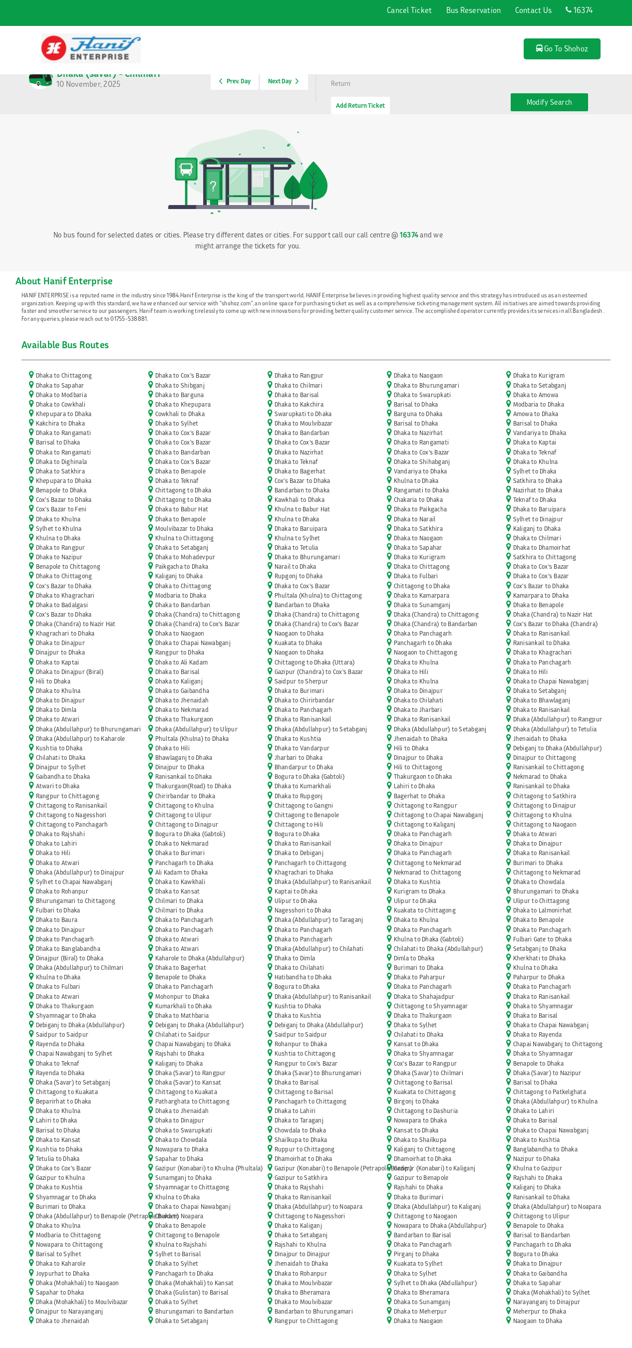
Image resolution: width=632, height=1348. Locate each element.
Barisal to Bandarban (542, 1235)
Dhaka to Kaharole (60, 1263)
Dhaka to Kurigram (539, 375)
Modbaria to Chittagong (68, 1235)
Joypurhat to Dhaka (63, 1273)
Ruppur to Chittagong (305, 1149)
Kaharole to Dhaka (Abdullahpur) (200, 958)
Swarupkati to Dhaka (303, 414)
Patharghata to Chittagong (192, 1101)
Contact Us (533, 9)
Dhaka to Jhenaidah (182, 700)
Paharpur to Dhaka (539, 977)
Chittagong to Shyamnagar (431, 1006)
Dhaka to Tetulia (296, 547)
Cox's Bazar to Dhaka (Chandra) (555, 624)
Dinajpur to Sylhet (61, 767)
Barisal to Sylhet (58, 1254)
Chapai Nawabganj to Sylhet (74, 1053)
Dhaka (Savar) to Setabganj (73, 1082)
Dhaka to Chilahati (419, 700)
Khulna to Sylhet (297, 538)
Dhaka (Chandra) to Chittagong (197, 614)
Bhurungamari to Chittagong (76, 900)
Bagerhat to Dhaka (419, 796)
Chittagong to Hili (299, 824)
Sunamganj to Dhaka (183, 1177)
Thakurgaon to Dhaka (423, 776)
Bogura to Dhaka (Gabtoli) (309, 776)
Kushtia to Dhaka (59, 748)
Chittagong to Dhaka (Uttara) (315, 662)
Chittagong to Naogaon (545, 824)
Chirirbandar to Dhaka (185, 796)
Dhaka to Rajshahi (60, 834)
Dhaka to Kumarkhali (303, 786)
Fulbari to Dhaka (58, 910)
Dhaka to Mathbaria (182, 1015)
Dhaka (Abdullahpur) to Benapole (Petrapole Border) (107, 1216)
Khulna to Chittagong (184, 538)
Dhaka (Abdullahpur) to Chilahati (319, 948)
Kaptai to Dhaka (296, 891)
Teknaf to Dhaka (535, 499)
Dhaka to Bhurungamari (426, 385)
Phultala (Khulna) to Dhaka (192, 738)
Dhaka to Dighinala (61, 461)
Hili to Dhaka (53, 681)
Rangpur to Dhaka (180, 652)
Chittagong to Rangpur (425, 805)
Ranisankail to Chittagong (548, 767)
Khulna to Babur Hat (302, 509)
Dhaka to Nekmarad (182, 709)
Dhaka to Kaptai (535, 442)
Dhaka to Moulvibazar (304, 423)
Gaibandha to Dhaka (63, 776)
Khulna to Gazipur (537, 1168)
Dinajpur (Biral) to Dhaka (69, 958)
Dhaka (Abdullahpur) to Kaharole (80, 738)
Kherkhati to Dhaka (539, 958)
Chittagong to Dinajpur (545, 805)
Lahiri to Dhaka (414, 786)
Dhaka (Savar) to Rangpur (190, 1073)
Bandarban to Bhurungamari (314, 1311)
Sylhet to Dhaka (535, 471)
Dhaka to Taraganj (299, 1120)
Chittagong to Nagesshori (71, 815)
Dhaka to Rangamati (63, 433)
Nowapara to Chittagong (69, 1244)
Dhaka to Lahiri (56, 843)
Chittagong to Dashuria (426, 1111)
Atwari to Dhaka (58, 786)
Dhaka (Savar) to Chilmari (428, 1073)
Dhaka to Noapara (179, 1216)
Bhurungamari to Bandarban (194, 1311)
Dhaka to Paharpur (419, 977)
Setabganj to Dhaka (540, 948)
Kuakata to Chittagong (425, 910)
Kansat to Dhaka (416, 1044)
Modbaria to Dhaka (538, 404)
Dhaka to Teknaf (535, 452)
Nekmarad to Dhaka (540, 776)
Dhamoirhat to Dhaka (303, 1158)
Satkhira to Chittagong (545, 557)
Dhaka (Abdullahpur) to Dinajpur (80, 872)
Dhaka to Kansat (177, 891)
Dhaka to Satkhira (60, 471)
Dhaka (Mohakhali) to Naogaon (77, 1283)
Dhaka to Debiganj (299, 853)
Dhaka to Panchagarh (423, 633)
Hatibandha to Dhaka (303, 977)
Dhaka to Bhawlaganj (542, 700)
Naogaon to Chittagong (425, 652)
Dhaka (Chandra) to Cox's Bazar (197, 624)
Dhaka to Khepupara (183, 404)
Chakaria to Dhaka (418, 499)
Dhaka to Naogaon (418, 375)
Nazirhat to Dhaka (537, 490)
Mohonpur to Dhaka (182, 996)
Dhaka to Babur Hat (182, 509)
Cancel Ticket (409, 9)
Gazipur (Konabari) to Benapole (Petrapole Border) (343, 1168)
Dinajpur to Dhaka (60, 652)
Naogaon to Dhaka (299, 633)
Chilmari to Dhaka (179, 900)
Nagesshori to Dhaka (303, 910)
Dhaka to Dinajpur (60, 643)
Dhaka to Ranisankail (541, 633)
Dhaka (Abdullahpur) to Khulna (555, 1101)
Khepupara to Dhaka (64, 414)
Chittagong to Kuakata (67, 1092)
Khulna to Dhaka (416, 480)
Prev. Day (235, 81)
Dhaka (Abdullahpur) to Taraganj (319, 919)
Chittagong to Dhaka (183, 490)
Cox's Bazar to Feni (61, 509)
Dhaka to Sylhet (177, 423)
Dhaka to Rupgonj (299, 796)
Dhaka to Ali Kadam (181, 662)
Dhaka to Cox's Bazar (183, 375)
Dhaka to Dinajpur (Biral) (69, 671)
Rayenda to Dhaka (60, 1044)
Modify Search (550, 102)
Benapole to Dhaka (61, 490)
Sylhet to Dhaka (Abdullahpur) (435, 1283)
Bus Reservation (473, 9)
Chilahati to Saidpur (182, 1034)
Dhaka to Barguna (179, 395)
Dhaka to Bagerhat (300, 471)
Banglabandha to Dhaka (545, 1149)
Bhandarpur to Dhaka (304, 767)
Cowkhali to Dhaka (180, 414)
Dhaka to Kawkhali (180, 882)
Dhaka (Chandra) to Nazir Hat (553, 614)
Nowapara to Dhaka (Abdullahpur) (440, 1225)
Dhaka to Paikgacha (420, 509)
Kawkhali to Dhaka (299, 499)
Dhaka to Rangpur (299, 375)
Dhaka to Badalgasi (62, 605)
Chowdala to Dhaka (300, 1130)
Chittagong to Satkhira (545, 796)
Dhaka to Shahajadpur (424, 996)
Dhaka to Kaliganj (179, 681)
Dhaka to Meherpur (420, 1311)
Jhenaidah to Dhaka (421, 738)
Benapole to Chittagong (68, 566)
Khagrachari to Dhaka (65, 633)
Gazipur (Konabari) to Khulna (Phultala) (209, 1168)
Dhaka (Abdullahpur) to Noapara (319, 1206)
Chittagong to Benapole (307, 815)
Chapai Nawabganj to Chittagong (558, 1044)
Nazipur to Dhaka (536, 1158)
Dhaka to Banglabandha (68, 948)
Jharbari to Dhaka (298, 757)
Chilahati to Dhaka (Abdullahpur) (438, 948)
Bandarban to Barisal (422, 1235)
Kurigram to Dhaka (419, 891)
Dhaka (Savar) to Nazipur (547, 1073)
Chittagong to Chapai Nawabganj (439, 815)
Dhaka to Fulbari (416, 576)
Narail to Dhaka (295, 566)
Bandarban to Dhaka (302, 490)
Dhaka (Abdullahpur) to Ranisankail (323, 882)
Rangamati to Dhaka (421, 490)
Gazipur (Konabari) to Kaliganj (435, 1168)
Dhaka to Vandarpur (302, 748)
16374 (579, 9)
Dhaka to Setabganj (540, 385)
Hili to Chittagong (418, 767)
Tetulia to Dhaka (58, 1158)
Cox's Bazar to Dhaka (302, 480)
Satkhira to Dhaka (537, 480)
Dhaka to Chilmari (298, 385)
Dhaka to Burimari (299, 690)
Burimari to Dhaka (538, 863)
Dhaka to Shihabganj (422, 461)
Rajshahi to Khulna (300, 1244)
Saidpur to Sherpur (301, 681)
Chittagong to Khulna (184, 805)
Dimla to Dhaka (414, 958)
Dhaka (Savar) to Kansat (188, 1082)
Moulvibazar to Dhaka (184, 528)
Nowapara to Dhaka (420, 1120)
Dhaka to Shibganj (180, 385)
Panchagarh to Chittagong (311, 863)
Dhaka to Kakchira (299, 404)
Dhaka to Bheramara (302, 1292)
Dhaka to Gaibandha (182, 690)
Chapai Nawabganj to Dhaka (193, 1044)
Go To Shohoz (562, 48)
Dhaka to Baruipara (539, 509)
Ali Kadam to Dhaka (181, 872)
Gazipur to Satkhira (301, 1177)
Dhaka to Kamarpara (422, 595)
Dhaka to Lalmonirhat (542, 910)
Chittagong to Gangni (304, 805)
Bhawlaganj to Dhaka (184, 757)
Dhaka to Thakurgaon (184, 719)
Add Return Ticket (360, 105)
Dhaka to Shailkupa (420, 1139)
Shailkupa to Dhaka (301, 1139)
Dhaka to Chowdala (539, 882)
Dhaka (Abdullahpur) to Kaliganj (437, 1206)
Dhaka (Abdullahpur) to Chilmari (80, 967)
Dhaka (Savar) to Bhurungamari (318, 1073)
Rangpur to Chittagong (67, 796)
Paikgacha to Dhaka (182, 566)
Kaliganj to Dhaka (537, 528)
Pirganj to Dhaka (416, 1254)
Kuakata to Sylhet (418, 1263)
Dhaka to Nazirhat (418, 433)
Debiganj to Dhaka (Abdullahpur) (557, 748)
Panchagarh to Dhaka (423, 643)
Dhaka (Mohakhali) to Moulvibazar (82, 1302)
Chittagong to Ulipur (183, 815)
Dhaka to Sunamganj (422, 605)
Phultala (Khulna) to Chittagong (318, 595)
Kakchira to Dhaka (60, 423)
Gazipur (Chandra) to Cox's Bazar (319, 671)
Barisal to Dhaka (416, 404)
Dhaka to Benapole (180, 471)
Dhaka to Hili (411, 671)
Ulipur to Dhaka (296, 900)
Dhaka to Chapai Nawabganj (193, 643)
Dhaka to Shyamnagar (543, 1006)
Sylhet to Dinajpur (538, 519)
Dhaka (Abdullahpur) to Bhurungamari (88, 729)
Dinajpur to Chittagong (545, 757)
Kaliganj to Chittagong (425, 1149)
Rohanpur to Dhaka (301, 1044)
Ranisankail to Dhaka (541, 643)
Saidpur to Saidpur (62, 1034)
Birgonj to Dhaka (416, 1101)
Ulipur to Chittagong (541, 900)
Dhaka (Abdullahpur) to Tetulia (555, 729)
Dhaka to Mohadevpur (185, 557)
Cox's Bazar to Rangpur (425, 1063)
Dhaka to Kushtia (298, 738)
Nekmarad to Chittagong (428, 872)
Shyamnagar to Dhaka (66, 1015)
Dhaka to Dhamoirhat (542, 547)
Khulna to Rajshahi (181, 1244)
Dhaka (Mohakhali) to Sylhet (552, 1292)
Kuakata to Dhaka (298, 643)
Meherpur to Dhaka (539, 1311)
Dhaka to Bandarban (302, 433)
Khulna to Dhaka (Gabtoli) (428, 939)
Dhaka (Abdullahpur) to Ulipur (196, 729)
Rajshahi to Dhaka (179, 1053)
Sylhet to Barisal (178, 1254)
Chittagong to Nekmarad (428, 863)
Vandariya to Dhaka (540, 433)
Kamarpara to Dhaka (541, 595)
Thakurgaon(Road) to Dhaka (193, 786)
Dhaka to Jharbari (418, 709)
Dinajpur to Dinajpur (302, 1254)
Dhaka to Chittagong (64, 375)
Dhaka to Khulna (535, 461)
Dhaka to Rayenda (537, 1034)
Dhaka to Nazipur (59, 557)
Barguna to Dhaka (418, 414)
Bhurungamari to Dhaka (546, 891)
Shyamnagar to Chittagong (192, 1187)
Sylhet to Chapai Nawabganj (74, 882)
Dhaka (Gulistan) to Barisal (192, 1292)
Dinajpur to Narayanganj (69, 1311)
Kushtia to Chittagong (305, 1053)
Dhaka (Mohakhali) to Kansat (194, 1283)
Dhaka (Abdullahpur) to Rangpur (558, 719)
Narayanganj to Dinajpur (547, 1302)
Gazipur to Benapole (421, 1177)
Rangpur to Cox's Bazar (306, 1063)
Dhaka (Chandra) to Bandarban (436, 624)
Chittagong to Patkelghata (549, 1092)
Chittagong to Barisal (423, 1082)
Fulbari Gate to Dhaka (542, 939)
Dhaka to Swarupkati (422, 395)
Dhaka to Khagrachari (65, 595)
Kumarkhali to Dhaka (183, 1006)
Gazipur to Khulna (60, 1177)
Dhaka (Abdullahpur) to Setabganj (321, 729)
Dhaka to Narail (415, 519)
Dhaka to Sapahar (60, 385)
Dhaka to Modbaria (61, 395)
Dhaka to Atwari (58, 719)
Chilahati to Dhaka (61, 757)
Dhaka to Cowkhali (60, 404)
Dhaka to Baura (57, 919)
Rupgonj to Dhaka (299, 576)
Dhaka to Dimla (56, 709)
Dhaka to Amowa (536, 395)
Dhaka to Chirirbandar (304, 700)
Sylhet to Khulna (59, 528)
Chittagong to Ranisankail (71, 805)
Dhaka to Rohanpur (62, 891)
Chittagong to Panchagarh (72, 824)
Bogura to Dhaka (297, 834)
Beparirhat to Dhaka (63, 1101)
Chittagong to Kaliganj (425, 824)
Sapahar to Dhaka (179, 1158)
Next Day (283, 81)
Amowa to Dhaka (536, 414)
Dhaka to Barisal (297, 395)
